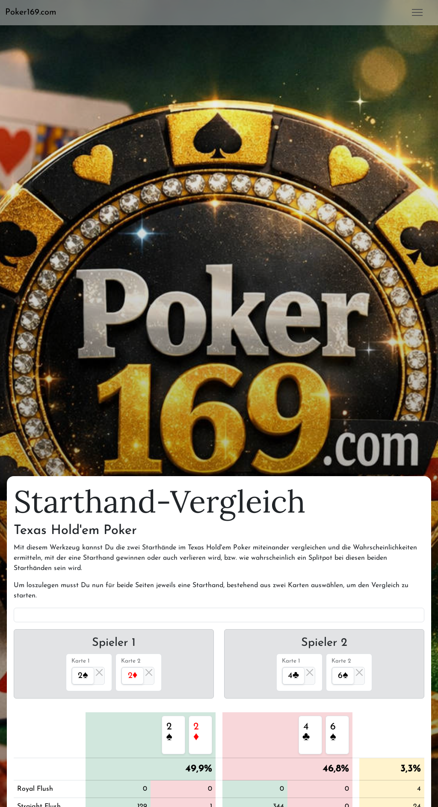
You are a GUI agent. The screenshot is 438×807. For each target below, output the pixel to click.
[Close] (99, 672)
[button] (34, 12)
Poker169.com (30, 12)
